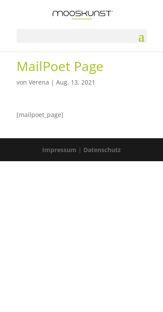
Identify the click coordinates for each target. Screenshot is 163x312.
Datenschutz (102, 150)
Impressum (59, 150)
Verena (39, 82)
